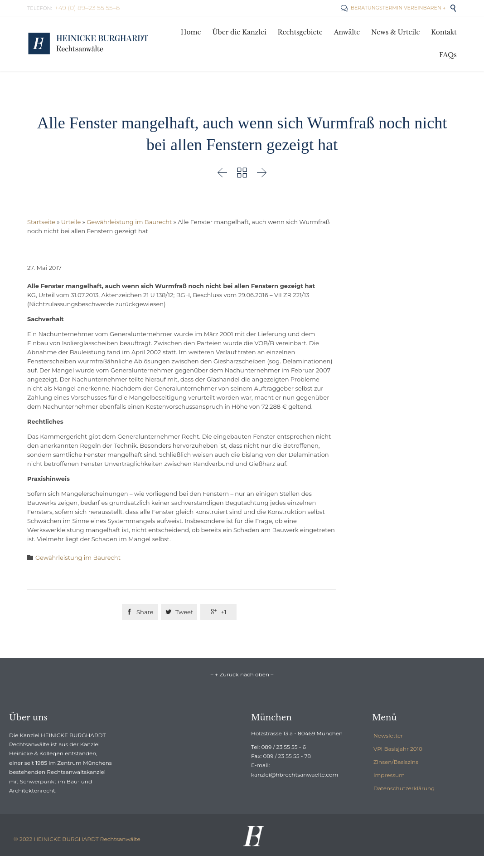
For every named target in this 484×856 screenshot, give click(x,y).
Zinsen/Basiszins (395, 761)
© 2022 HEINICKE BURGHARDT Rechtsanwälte (77, 839)
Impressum (389, 775)
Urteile (71, 221)
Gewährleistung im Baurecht (129, 221)
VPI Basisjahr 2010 (397, 748)
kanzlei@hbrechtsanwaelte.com (294, 774)
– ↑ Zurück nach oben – (242, 674)
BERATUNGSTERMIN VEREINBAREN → (393, 8)
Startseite (41, 221)
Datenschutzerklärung (404, 788)
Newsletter (388, 735)
